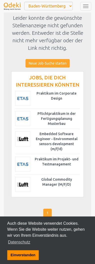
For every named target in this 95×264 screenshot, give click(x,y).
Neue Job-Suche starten (47, 63)
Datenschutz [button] (19, 242)
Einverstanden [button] (22, 255)
